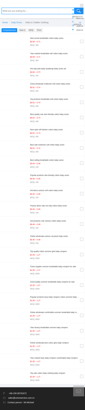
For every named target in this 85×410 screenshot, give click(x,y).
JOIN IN (80, 26)
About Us (79, 18)
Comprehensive (9, 30)
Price (39, 30)
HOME (79, 10)
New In (22, 30)
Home (5, 22)
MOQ (31, 30)
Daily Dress (16, 22)
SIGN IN (79, 30)
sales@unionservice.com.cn (21, 398)
